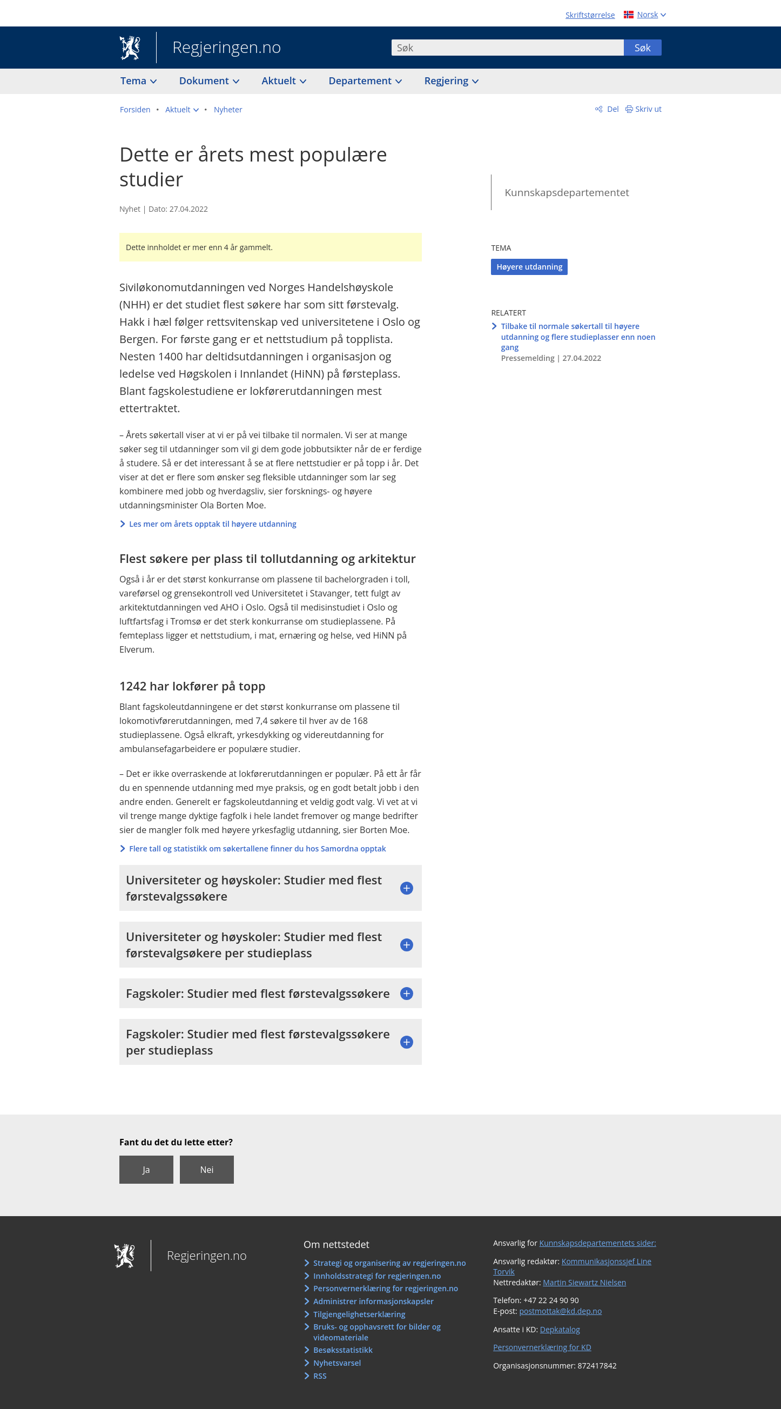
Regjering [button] (448, 80)
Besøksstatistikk (343, 1350)
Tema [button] (134, 80)
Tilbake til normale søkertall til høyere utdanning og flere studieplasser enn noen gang (578, 336)
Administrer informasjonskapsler (373, 1301)
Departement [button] (361, 80)
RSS (319, 1376)
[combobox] (508, 47)
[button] (182, 109)
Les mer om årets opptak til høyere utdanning (213, 524)
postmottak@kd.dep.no (560, 1311)
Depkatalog (560, 1329)
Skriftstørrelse (590, 15)
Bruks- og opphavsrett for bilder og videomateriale (377, 1332)
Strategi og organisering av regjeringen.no (389, 1263)
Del (612, 109)
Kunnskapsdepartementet (566, 192)
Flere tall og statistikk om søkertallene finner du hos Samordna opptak (257, 848)
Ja (146, 1170)
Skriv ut (649, 109)
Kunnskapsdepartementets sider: (598, 1243)
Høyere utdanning (529, 266)
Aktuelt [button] (280, 80)
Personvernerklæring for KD (542, 1347)
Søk (643, 47)
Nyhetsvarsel (337, 1363)
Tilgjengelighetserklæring (359, 1314)
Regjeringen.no (218, 48)
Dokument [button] (205, 80)
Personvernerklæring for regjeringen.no (385, 1288)
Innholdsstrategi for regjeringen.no (377, 1276)
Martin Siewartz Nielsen (584, 1282)
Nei (206, 1170)
